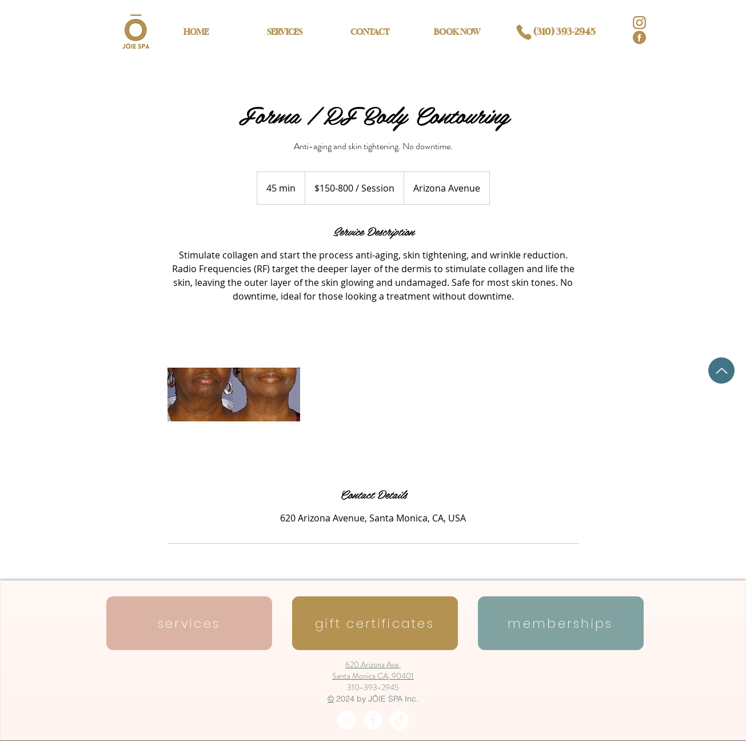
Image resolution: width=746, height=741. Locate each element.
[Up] (721, 370)
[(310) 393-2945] (552, 32)
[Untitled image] (233, 394)
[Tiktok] (399, 720)
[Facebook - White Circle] (373, 720)
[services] (189, 623)
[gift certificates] (375, 623)
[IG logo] (639, 22)
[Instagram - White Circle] (346, 720)
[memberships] (561, 623)
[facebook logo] (639, 37)
